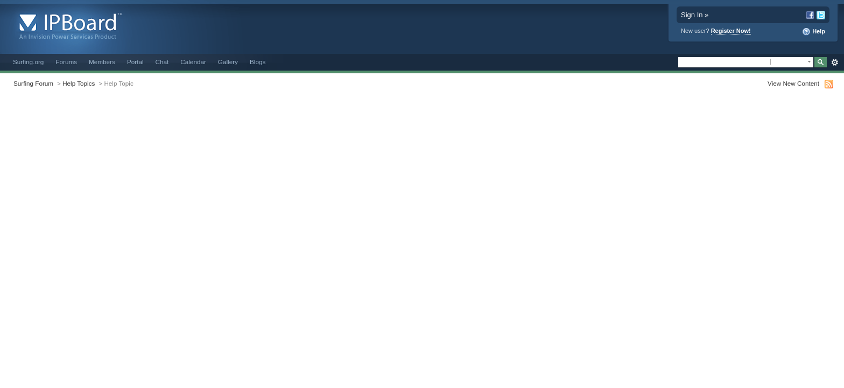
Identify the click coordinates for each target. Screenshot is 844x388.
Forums (66, 61)
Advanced (834, 62)
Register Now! (731, 30)
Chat (162, 61)
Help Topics (78, 83)
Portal (135, 61)
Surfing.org (28, 61)
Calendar (193, 61)
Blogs (257, 61)
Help (813, 31)
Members (102, 61)
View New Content (793, 83)
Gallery (228, 61)
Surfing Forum (33, 83)
